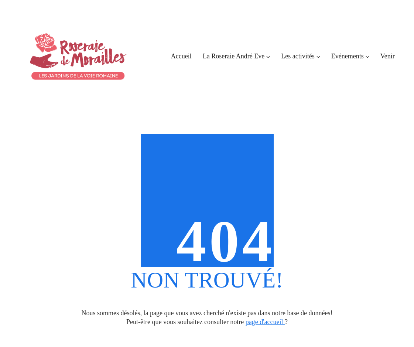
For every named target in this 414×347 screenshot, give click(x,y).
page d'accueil (265, 322)
